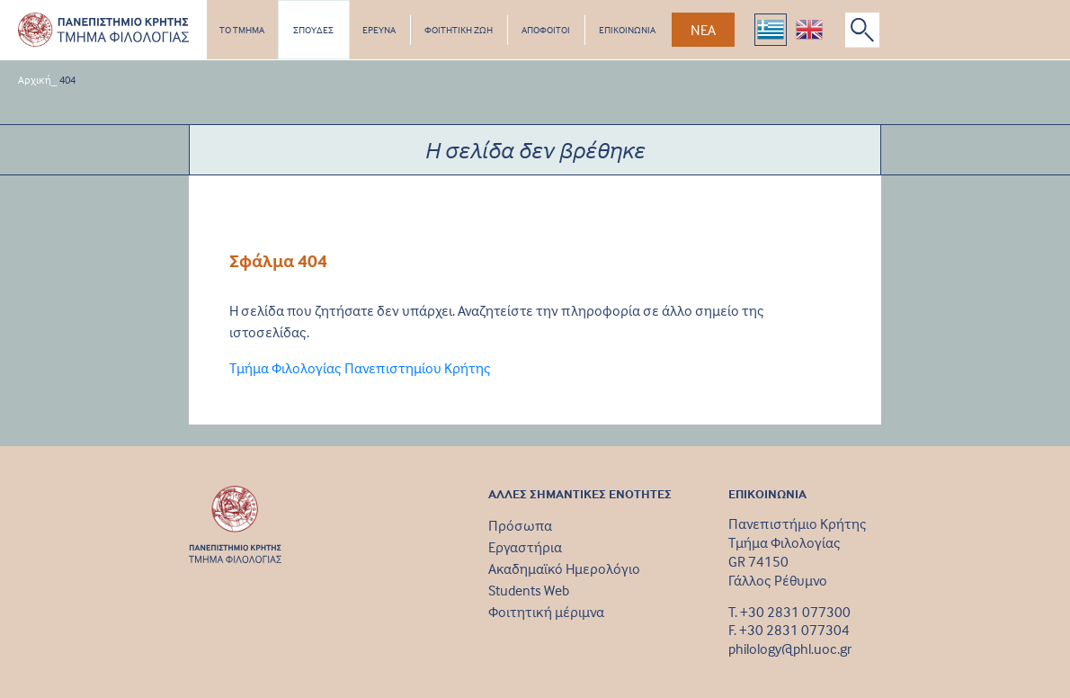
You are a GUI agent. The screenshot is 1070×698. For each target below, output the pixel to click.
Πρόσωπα (520, 525)
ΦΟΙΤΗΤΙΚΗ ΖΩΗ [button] (458, 29)
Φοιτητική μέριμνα (546, 612)
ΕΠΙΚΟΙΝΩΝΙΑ (627, 29)
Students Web (528, 590)
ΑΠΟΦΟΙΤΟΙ (546, 29)
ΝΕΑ (703, 30)
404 (67, 79)
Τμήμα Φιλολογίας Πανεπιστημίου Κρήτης (360, 368)
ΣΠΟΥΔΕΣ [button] (313, 29)
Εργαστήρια (525, 547)
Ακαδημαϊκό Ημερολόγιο (564, 568)
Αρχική (34, 79)
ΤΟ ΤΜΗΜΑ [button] (241, 29)
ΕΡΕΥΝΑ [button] (379, 29)
